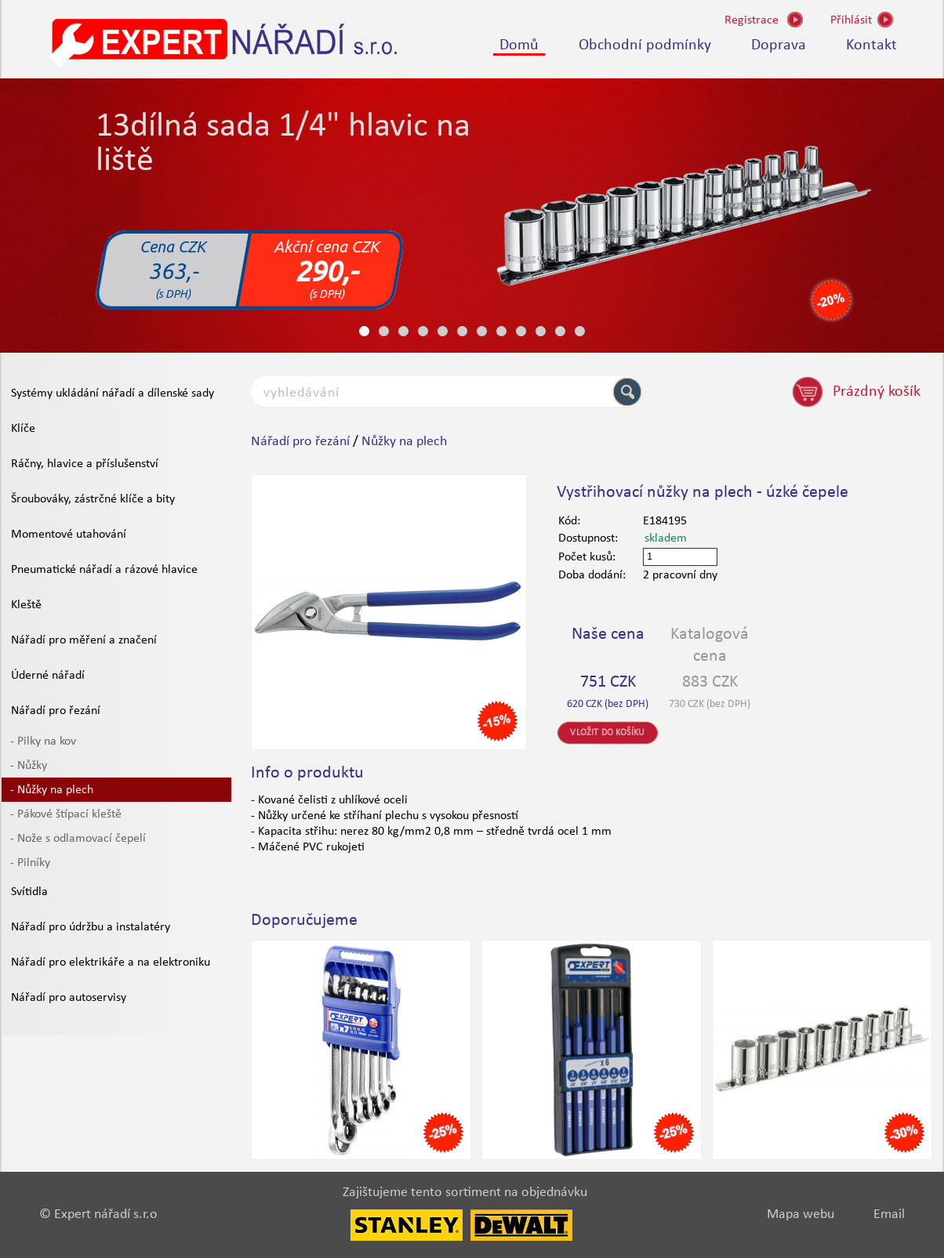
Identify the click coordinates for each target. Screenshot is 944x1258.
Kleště (26, 605)
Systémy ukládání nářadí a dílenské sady (112, 393)
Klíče (23, 428)
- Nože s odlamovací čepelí (78, 838)
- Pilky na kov (43, 741)
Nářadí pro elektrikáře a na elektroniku (110, 962)
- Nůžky (28, 766)
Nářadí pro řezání (55, 711)
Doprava (778, 45)
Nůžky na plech (404, 441)
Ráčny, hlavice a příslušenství (84, 464)
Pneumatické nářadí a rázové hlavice (104, 570)
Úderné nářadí (48, 675)
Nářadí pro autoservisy (68, 998)
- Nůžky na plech (51, 790)
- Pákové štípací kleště (66, 814)
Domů (519, 45)
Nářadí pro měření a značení (84, 640)
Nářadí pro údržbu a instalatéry (90, 927)
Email (889, 1214)
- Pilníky (30, 863)
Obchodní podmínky (645, 45)
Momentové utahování (68, 534)
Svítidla (29, 892)
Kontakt (871, 45)
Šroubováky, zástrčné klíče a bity (93, 499)
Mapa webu (800, 1214)
